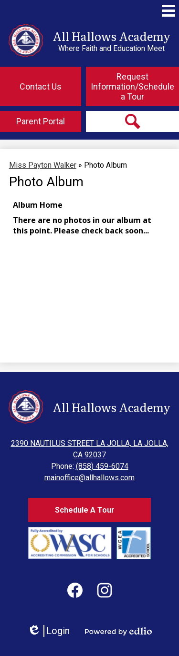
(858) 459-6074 (102, 466)
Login (48, 631)
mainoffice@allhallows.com (89, 477)
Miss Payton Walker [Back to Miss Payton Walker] (42, 165)
